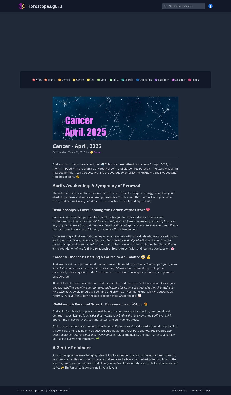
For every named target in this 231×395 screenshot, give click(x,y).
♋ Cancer (78, 79)
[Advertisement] (115, 39)
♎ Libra (114, 79)
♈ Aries (37, 79)
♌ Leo (90, 79)
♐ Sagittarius (144, 79)
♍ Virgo (102, 79)
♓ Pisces (193, 79)
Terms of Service (200, 390)
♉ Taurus (49, 79)
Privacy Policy (179, 390)
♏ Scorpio (127, 79)
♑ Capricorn (161, 79)
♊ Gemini (64, 79)
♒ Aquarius (179, 79)
